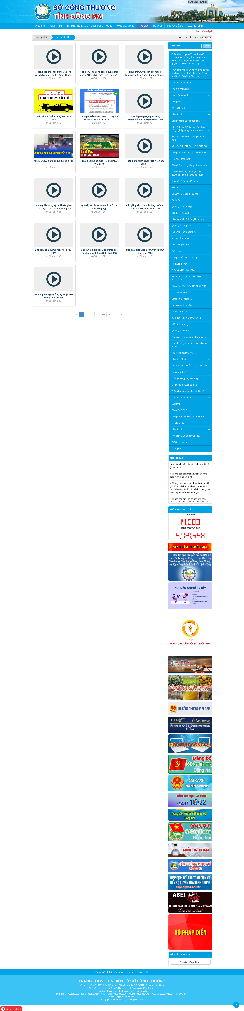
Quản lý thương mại (181, 225)
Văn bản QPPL (125, 26)
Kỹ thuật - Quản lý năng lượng (186, 318)
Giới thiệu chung (180, 442)
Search (175, 187)
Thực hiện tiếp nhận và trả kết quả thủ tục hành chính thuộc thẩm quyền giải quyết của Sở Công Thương (190, 73)
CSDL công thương (102, 26)
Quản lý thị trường (180, 330)
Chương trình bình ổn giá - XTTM (188, 219)
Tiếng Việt (193, 2)
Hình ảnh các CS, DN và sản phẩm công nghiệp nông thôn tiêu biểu (189, 129)
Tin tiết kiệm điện (180, 311)
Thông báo (177, 448)
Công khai (176, 101)
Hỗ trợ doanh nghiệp (182, 305)
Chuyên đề (177, 114)
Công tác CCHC (179, 410)
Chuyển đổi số (175, 26)
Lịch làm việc (178, 423)
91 (109, 314)
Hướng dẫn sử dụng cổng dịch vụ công (188, 138)
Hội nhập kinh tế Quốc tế (184, 232)
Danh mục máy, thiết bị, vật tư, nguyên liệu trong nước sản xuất (187, 173)
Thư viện (143, 26)
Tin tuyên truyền (179, 264)
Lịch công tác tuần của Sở (184, 385)
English (203, 2)
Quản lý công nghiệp (182, 206)
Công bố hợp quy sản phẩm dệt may (189, 165)
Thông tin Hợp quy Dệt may (185, 378)
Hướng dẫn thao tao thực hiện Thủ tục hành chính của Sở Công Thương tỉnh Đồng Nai (54, 75)
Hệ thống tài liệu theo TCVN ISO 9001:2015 (187, 278)
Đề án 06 (157, 26)
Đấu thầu (176, 404)
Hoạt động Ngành (180, 244)
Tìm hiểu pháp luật (181, 159)
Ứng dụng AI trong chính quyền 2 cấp (53, 161)
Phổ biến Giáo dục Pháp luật (186, 181)
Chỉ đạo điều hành (181, 213)
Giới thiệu (56, 26)
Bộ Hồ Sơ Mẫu (179, 108)
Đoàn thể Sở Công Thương (185, 194)
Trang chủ (39, 26)
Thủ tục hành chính (181, 89)
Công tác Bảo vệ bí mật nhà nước (188, 416)
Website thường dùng (190, 962)
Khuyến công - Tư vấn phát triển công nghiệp (190, 345)
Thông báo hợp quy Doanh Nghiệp (188, 391)
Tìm (207, 45)
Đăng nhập (143, 972)
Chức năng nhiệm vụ (182, 299)
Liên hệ (130, 972)
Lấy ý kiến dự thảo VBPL (184, 353)
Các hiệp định (195, 26)
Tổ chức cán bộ (179, 292)
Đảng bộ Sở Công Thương (185, 257)
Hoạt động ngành (180, 95)
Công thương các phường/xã (186, 121)
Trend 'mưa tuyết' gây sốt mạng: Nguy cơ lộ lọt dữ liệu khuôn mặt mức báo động (144, 75)
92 (116, 314)
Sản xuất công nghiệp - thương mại (189, 337)
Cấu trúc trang (116, 972)
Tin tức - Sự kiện (76, 26)
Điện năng (177, 251)
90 (103, 314)
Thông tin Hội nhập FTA (183, 270)
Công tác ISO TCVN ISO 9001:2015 (189, 152)
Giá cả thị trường (180, 324)
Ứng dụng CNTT (180, 372)
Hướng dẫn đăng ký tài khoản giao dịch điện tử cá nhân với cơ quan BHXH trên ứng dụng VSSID (54, 208)
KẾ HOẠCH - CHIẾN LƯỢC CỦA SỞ (189, 146)
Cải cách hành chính (182, 82)
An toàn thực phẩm (181, 238)
